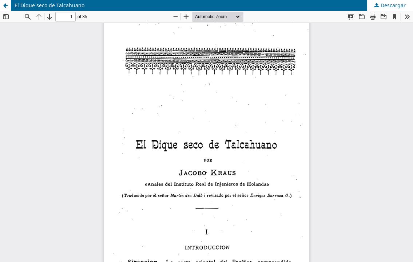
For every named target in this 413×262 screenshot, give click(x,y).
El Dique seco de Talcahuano (49, 5)
